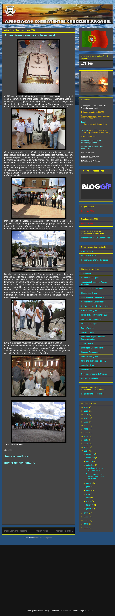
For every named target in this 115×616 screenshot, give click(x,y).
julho (88, 487)
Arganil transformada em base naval (94, 469)
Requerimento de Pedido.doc (93, 394)
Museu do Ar (86, 370)
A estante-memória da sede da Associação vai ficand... (95, 476)
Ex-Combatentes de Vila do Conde (95, 306)
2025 (86, 411)
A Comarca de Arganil (90, 278)
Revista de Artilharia (89, 378)
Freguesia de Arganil (89, 324)
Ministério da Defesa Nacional (93, 361)
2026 (86, 407)
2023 (86, 418)
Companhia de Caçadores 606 (94, 302)
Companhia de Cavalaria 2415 (93, 297)
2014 (86, 451)
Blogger (90, 611)
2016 (86, 444)
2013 (86, 513)
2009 (86, 528)
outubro (89, 461)
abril (88, 498)
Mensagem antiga (64, 531)
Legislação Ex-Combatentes (93, 348)
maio (88, 494)
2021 (86, 425)
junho (88, 490)
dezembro (90, 454)
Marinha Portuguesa (89, 356)
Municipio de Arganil (89, 365)
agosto (89, 483)
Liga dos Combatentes (90, 352)
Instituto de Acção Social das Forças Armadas (93, 338)
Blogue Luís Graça (89, 293)
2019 (86, 433)
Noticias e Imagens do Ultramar (94, 374)
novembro (90, 458)
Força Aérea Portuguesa (91, 319)
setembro (90, 465)
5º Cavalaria (86, 273)
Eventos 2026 (87, 251)
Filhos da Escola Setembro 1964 (94, 315)
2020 (86, 429)
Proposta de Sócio (88, 255)
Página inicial (41, 531)
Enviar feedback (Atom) (43, 538)
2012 (86, 517)
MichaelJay (67, 611)
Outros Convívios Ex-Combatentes (95, 238)
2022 (86, 422)
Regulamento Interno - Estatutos (94, 260)
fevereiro (90, 505)
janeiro (89, 509)
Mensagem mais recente (15, 531)
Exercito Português (89, 310)
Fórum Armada (87, 328)
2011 (86, 520)
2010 (86, 524)
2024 (86, 414)
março (89, 501)
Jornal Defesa (87, 343)
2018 (86, 436)
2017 (86, 440)
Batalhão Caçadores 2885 (92, 289)
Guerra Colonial (87, 332)
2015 (86, 447)
